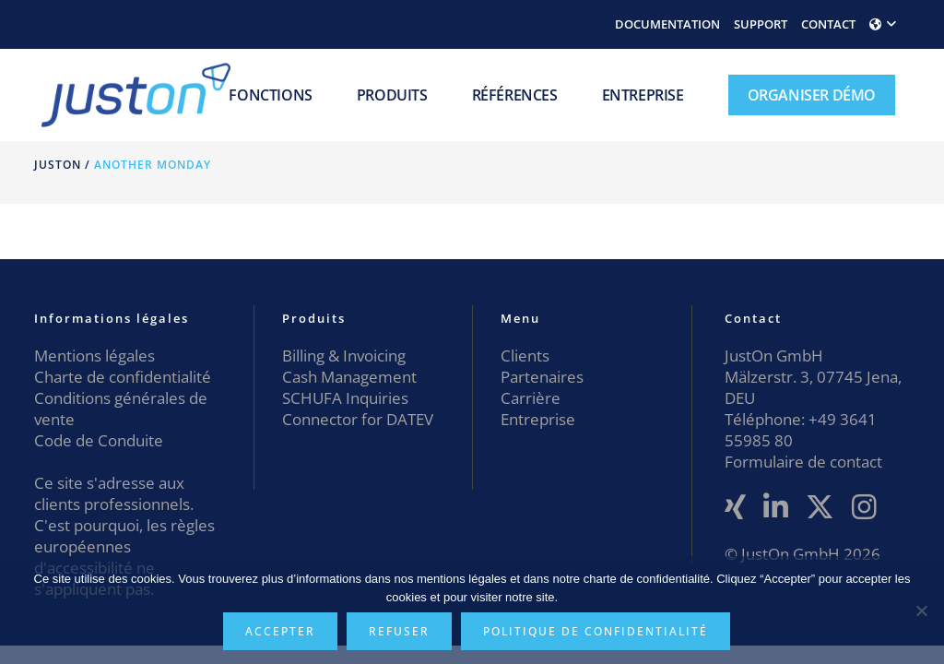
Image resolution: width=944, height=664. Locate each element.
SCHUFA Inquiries (345, 398)
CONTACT (828, 24)
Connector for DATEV (357, 419)
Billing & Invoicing (344, 355)
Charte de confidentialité (122, 376)
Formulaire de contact (803, 461)
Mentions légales (94, 355)
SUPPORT (760, 24)
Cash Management (349, 376)
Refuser (399, 631)
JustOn (57, 164)
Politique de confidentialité (595, 631)
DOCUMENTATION (667, 24)
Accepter (280, 631)
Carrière (530, 398)
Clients (525, 355)
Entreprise (538, 419)
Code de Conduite (98, 440)
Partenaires (542, 376)
